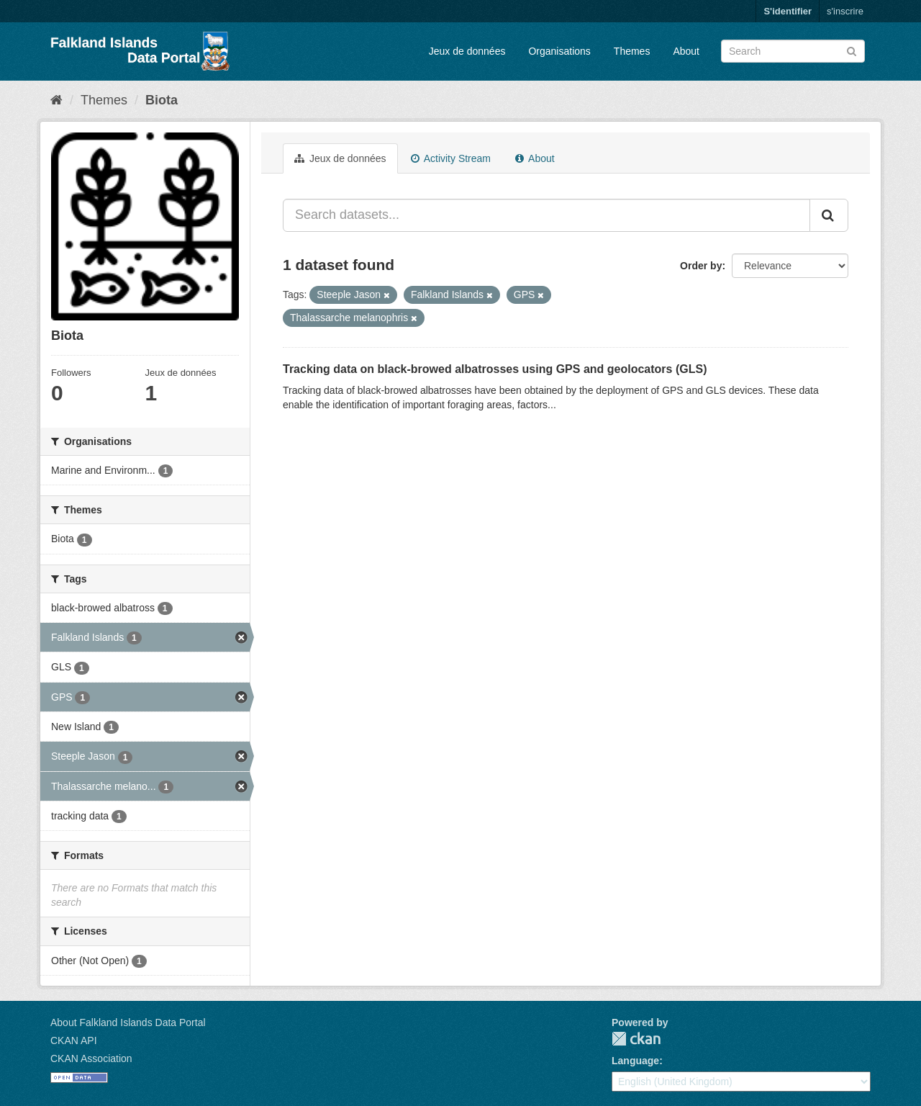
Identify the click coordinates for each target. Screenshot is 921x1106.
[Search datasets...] (546, 215)
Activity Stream (451, 158)
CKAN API (73, 1040)
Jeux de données (467, 51)
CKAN (636, 1038)
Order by (701, 265)
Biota (161, 100)
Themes (632, 51)
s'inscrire (845, 11)
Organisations (559, 51)
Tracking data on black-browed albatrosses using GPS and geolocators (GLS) (495, 369)
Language (635, 1060)
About (686, 51)
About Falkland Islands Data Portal (128, 1022)
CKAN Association (91, 1058)
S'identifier (787, 11)
